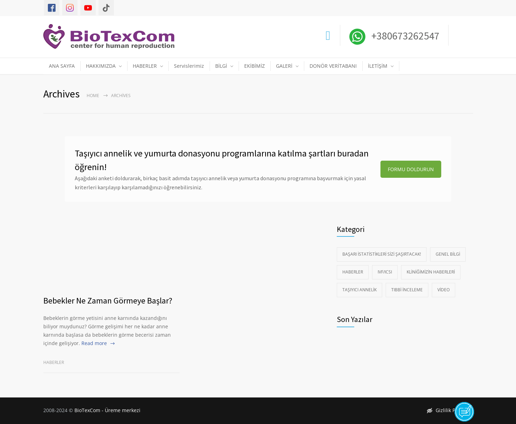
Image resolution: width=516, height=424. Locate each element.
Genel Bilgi (448, 254)
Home (93, 95)
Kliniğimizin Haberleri (431, 272)
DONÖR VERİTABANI (333, 66)
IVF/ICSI (385, 272)
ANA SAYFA (62, 66)
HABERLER (145, 66)
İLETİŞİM (377, 66)
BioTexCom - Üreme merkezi (107, 410)
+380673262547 (404, 35)
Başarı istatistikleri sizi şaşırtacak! (381, 254)
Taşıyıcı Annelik (359, 290)
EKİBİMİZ (254, 66)
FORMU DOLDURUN (411, 169)
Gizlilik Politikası (450, 410)
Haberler (53, 362)
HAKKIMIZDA (101, 66)
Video (443, 290)
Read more (94, 343)
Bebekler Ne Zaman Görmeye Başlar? (107, 300)
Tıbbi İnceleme (407, 290)
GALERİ (284, 66)
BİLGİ (221, 66)
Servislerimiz (189, 66)
